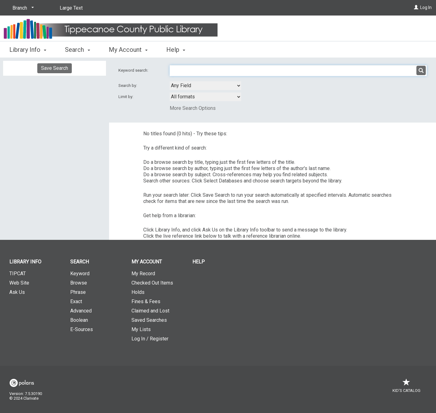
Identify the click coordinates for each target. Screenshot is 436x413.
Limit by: (126, 96)
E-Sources (81, 329)
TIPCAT (17, 273)
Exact (76, 301)
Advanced (81, 311)
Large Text (71, 8)
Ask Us (17, 292)
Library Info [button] (27, 49)
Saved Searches (149, 320)
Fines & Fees (145, 301)
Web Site (19, 283)
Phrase (78, 292)
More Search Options (193, 108)
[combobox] (205, 85)
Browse (78, 283)
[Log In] (416, 7)
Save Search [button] (54, 68)
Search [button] (77, 49)
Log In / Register (149, 339)
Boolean (79, 320)
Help (198, 262)
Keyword (79, 273)
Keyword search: (133, 70)
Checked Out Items (152, 283)
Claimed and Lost (150, 311)
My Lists (141, 329)
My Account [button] (128, 49)
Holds (138, 292)
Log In (426, 7)
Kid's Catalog (406, 387)
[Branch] (22, 8)
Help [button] (175, 49)
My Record (143, 273)
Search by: (128, 85)
